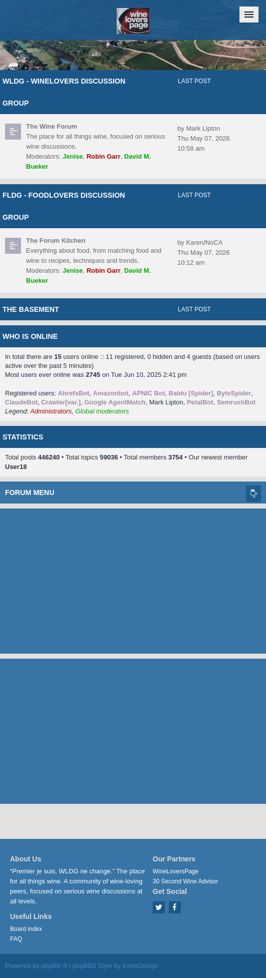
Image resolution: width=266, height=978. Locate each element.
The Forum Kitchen (55, 240)
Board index (26, 928)
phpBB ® (54, 965)
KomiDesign (140, 965)
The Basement (31, 309)
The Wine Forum (51, 126)
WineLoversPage (175, 871)
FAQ (16, 938)
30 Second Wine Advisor (185, 881)
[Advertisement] (133, 579)
